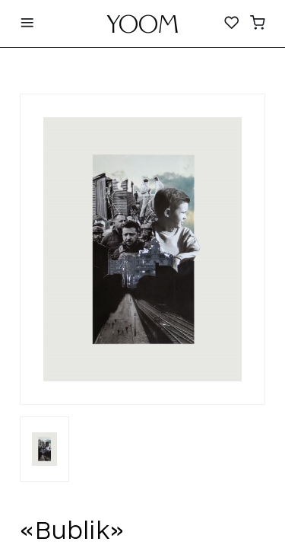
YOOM (142, 28)
